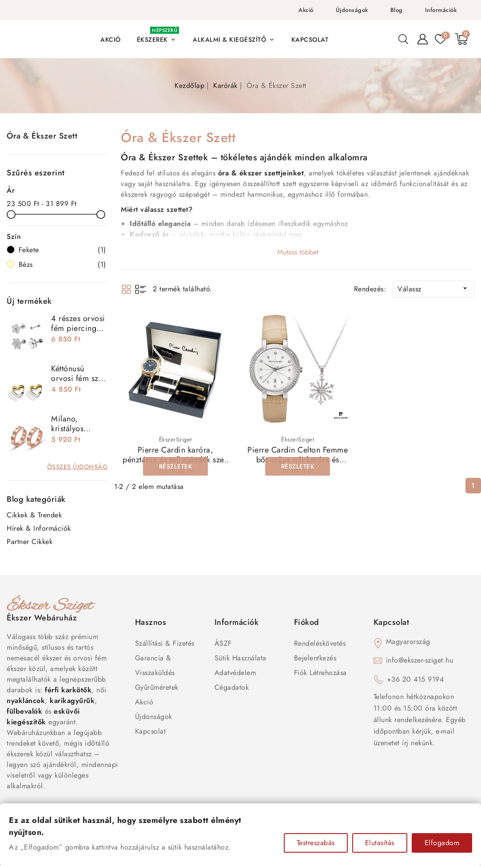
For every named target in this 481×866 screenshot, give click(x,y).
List (140, 289)
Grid (126, 289)
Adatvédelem (235, 672)
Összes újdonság (77, 466)
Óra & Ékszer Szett (42, 136)
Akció (306, 10)
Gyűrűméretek (157, 687)
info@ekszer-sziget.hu (419, 660)
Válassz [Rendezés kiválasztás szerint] (433, 289)
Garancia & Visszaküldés (155, 665)
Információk (441, 10)
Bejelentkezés (315, 658)
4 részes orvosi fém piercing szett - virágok (78, 328)
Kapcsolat (150, 731)
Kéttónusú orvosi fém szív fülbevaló (78, 378)
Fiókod (306, 622)
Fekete (62, 250)
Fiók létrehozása (320, 672)
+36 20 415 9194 (415, 679)
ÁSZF (223, 643)
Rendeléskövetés (320, 643)
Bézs (62, 264)
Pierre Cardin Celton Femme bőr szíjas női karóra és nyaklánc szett (297, 459)
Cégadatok (232, 687)
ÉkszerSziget (175, 439)
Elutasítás (379, 843)
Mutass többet (297, 252)
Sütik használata (240, 658)
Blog (396, 10)
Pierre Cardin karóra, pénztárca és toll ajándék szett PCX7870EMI (175, 459)
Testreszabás (316, 843)
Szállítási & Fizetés (165, 643)
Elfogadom (442, 843)
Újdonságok (352, 10)
